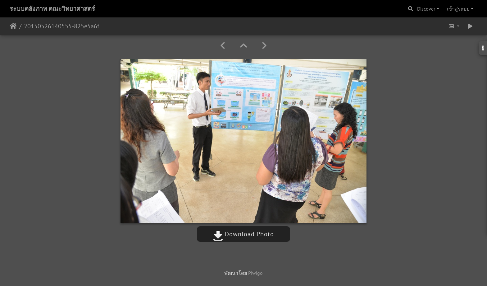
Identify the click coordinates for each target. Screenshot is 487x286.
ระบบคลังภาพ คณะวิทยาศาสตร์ (52, 9)
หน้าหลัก (13, 26)
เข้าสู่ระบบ (458, 9)
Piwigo (255, 273)
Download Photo (243, 234)
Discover (426, 9)
